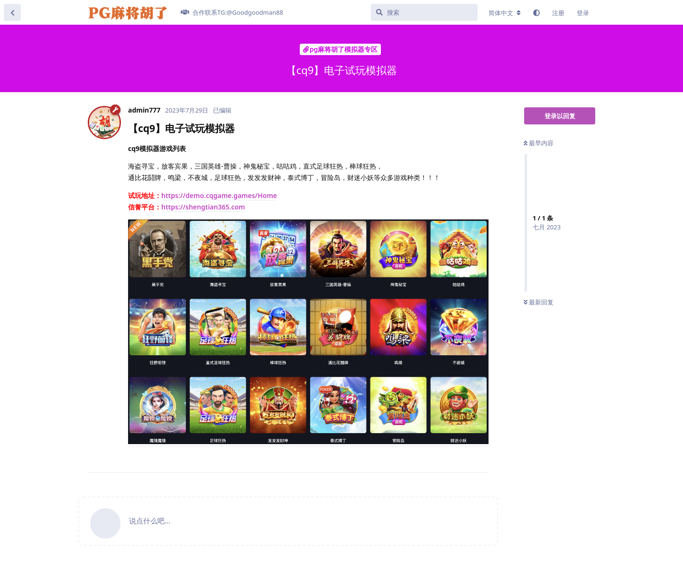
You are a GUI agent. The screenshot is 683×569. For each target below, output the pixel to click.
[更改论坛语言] (504, 12)
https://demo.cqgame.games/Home (219, 195)
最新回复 (539, 302)
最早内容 (539, 143)
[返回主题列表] (12, 12)
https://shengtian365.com (203, 206)
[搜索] (424, 12)
